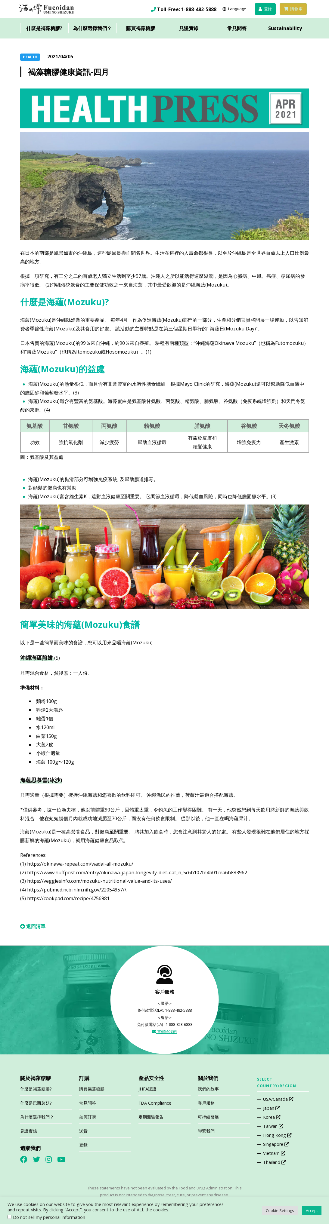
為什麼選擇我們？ (92, 28)
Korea (271, 1117)
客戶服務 (206, 1103)
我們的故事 (208, 1089)
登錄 (83, 1145)
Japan (271, 1108)
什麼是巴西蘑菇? (36, 1103)
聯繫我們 (206, 1131)
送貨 (83, 1131)
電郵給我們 (164, 1031)
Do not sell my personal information (49, 1217)
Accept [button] (312, 1210)
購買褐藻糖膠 (140, 28)
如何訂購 (87, 1117)
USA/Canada (278, 1099)
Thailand (274, 1162)
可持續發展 (208, 1117)
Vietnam (274, 1153)
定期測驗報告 (151, 1117)
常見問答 (237, 28)
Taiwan (273, 1126)
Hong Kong (277, 1135)
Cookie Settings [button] (280, 1210)
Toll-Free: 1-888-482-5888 (186, 9)
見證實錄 (188, 28)
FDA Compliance (154, 1103)
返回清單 (32, 926)
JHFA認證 (147, 1089)
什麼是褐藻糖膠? (44, 28)
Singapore (276, 1144)
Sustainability (285, 28)
